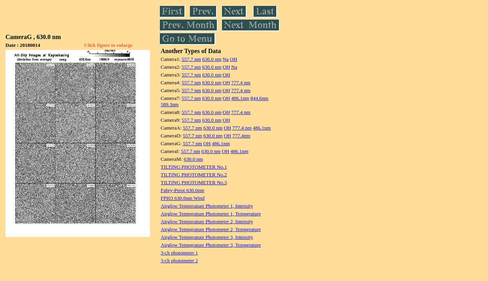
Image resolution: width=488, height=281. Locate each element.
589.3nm (170, 104)
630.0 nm (211, 59)
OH (233, 59)
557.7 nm (191, 59)
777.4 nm (240, 82)
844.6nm (259, 98)
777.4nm (241, 136)
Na (226, 59)
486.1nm (240, 98)
